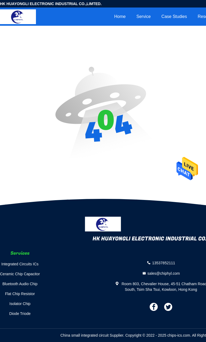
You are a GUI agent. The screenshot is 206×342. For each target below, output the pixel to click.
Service (143, 16)
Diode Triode (20, 313)
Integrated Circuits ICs (20, 264)
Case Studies (174, 16)
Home (120, 16)
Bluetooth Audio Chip (20, 284)
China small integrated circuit (84, 335)
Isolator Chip (20, 304)
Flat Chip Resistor (20, 294)
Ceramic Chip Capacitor (20, 274)
